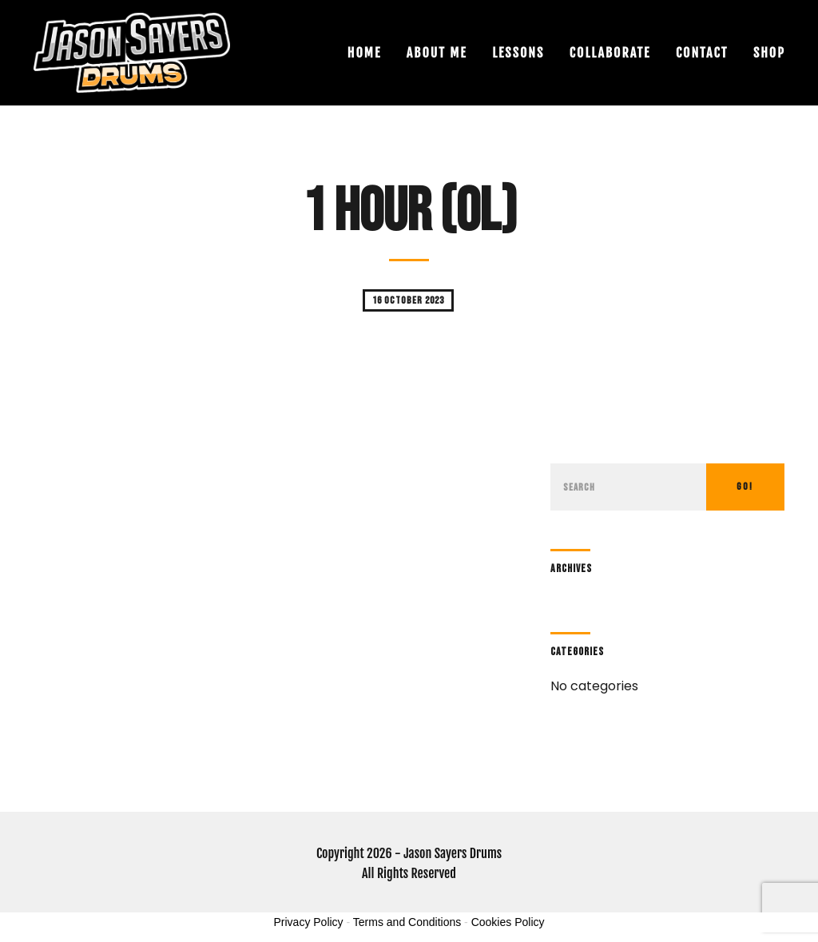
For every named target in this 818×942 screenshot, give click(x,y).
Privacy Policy (308, 922)
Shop (769, 53)
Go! (745, 486)
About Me (437, 53)
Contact (702, 53)
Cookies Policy (508, 922)
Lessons (518, 53)
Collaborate (610, 53)
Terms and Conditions (407, 922)
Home (364, 53)
